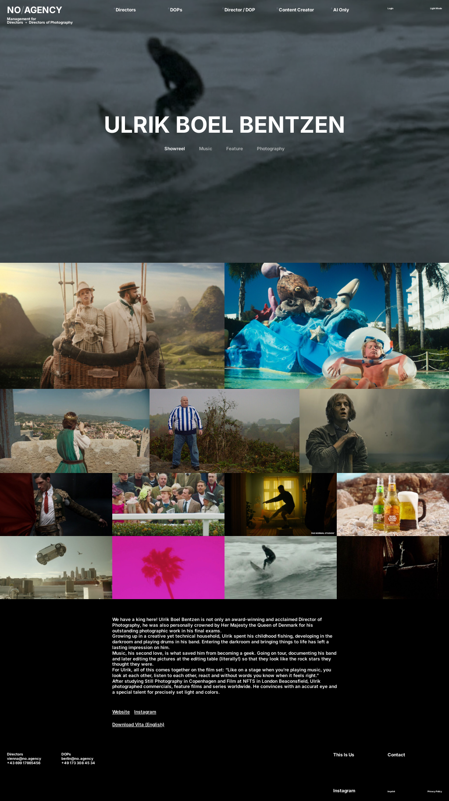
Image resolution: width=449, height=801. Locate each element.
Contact (396, 754)
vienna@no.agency (24, 758)
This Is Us (343, 754)
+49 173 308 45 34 (78, 763)
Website (121, 711)
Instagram (145, 711)
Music (205, 148)
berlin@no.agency (77, 758)
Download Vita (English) (138, 724)
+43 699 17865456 (23, 763)
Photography (271, 148)
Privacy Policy (435, 791)
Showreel (174, 148)
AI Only (341, 9)
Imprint (391, 791)
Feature (234, 148)
